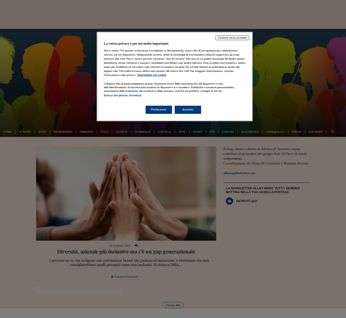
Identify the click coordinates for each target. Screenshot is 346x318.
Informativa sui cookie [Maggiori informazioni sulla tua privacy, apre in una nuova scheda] (151, 74)
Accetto (187, 109)
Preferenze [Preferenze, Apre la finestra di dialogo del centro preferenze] (159, 109)
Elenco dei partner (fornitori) (123, 95)
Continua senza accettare (232, 37)
